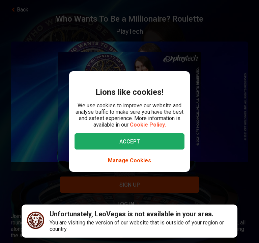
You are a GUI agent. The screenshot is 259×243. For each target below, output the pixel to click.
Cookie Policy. (148, 125)
